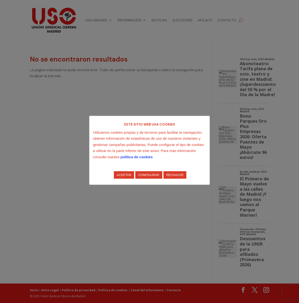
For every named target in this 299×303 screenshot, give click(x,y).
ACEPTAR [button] (124, 175)
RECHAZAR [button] (175, 175)
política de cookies (136, 157)
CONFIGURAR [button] (148, 175)
